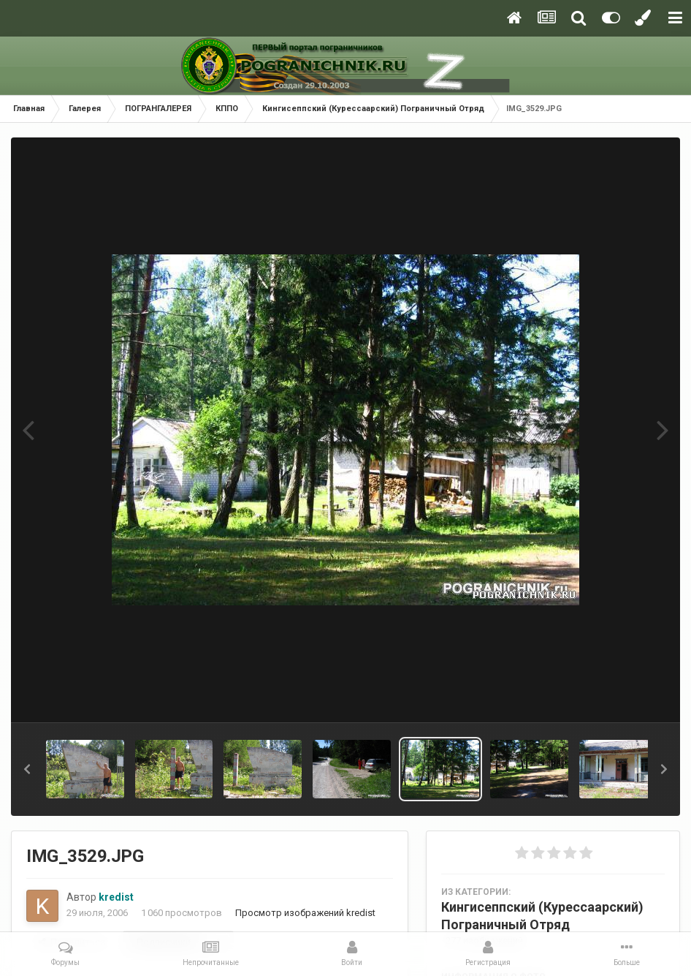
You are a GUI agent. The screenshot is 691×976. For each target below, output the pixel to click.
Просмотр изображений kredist (305, 912)
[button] (27, 769)
